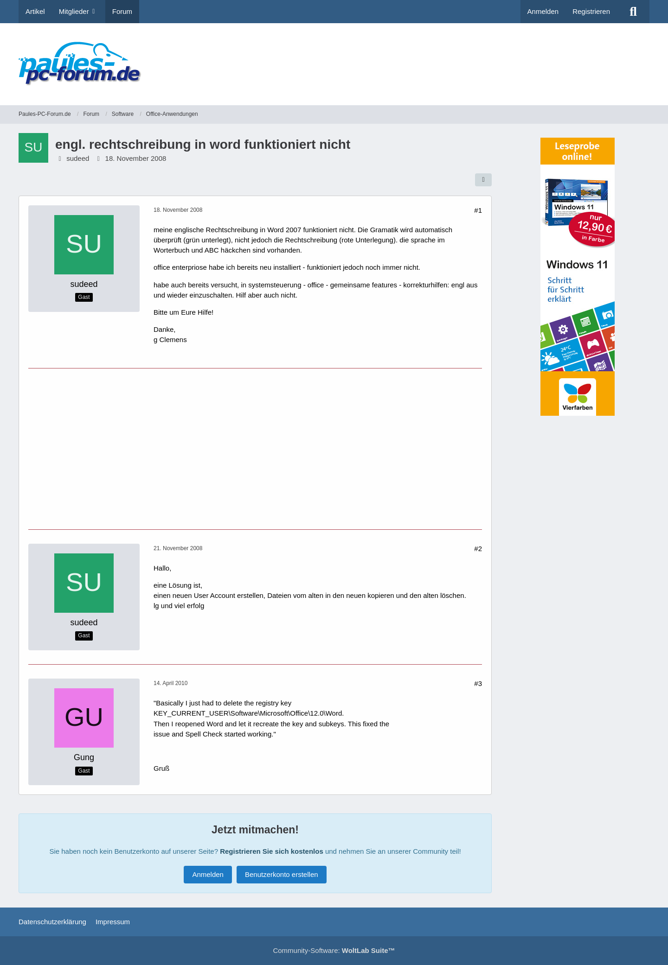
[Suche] (633, 11)
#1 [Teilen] (478, 210)
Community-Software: (334, 950)
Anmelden (543, 11)
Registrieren (591, 11)
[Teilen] (483, 179)
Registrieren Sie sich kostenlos (271, 851)
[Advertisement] (480, 58)
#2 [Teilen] (478, 548)
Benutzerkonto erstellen (281, 874)
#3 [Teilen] (478, 683)
